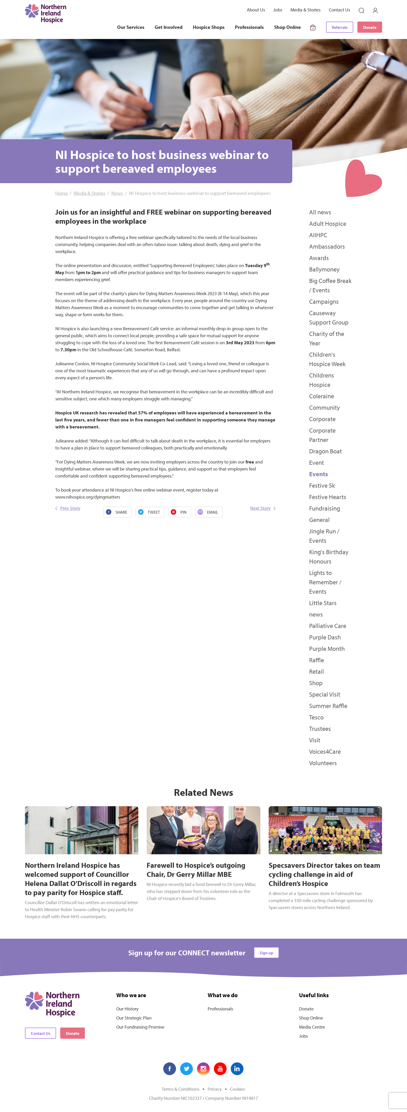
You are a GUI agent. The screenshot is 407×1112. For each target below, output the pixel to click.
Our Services (130, 27)
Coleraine (321, 396)
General (319, 520)
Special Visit (324, 694)
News (117, 193)
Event (316, 462)
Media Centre (312, 1027)
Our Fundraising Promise (140, 1027)
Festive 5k (322, 485)
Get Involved (168, 27)
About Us (256, 10)
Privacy (215, 1089)
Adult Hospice (327, 223)
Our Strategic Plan (134, 1018)
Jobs (277, 10)
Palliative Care (327, 626)
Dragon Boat (325, 451)
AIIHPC (318, 235)
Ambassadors (327, 246)
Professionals (249, 27)
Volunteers (323, 763)
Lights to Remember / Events (325, 582)
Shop (316, 683)
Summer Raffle (328, 706)
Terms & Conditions (180, 1089)
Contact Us (339, 10)
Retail (316, 671)
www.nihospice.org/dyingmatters (87, 497)
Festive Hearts (327, 497)
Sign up (266, 952)
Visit (314, 740)
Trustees (320, 728)
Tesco (316, 717)
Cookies (237, 1089)
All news (320, 212)
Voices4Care (325, 751)
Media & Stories (305, 10)
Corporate (322, 419)
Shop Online (287, 27)
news (316, 614)
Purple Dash (325, 637)
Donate (369, 27)
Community (324, 407)
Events (318, 474)
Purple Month (327, 648)
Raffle (316, 660)
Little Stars (323, 603)
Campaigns (324, 301)
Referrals (340, 27)
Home (61, 193)
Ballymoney (324, 269)
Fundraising (324, 508)
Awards (319, 258)
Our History (127, 1009)
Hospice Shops (209, 27)
